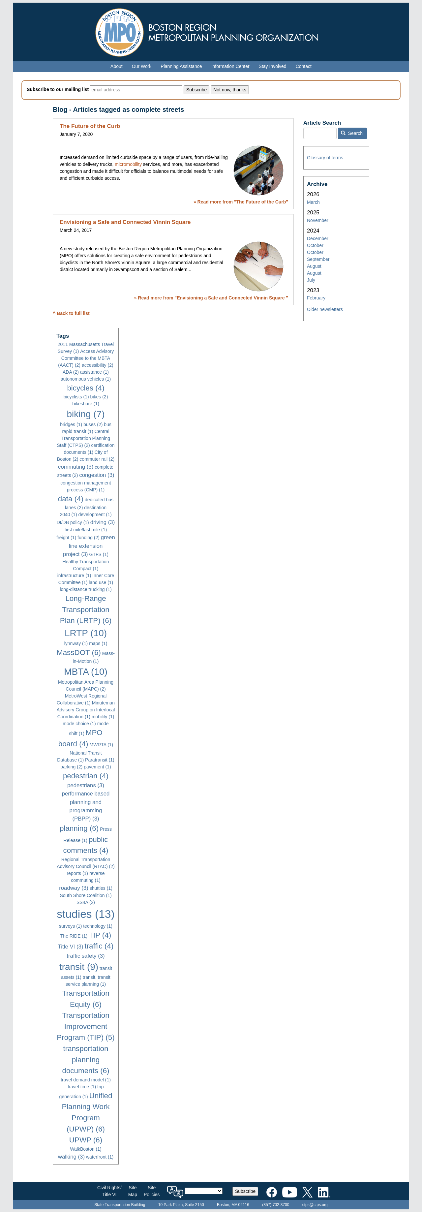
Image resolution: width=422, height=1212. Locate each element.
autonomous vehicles (86, 379)
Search (352, 133)
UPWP (85, 1140)
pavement (97, 766)
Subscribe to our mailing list (58, 89)
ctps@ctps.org (315, 1204)
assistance (94, 372)
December (317, 238)
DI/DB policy (73, 522)
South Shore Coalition (85, 895)
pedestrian (85, 776)
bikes (99, 396)
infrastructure (74, 575)
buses (93, 424)
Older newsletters (325, 309)
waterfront (99, 1157)
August (314, 266)
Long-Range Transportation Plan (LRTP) (85, 609)
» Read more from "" (241, 201)
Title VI (70, 947)
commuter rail (96, 459)
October (315, 245)
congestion (96, 475)
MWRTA (101, 744)
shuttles (101, 888)
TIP (100, 935)
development (94, 514)
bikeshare (85, 403)
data (70, 499)
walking (71, 1157)
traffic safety (86, 956)
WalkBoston (85, 1149)
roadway (73, 888)
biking (86, 414)
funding (88, 537)
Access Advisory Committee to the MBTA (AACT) (86, 358)
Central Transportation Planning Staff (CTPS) (83, 438)
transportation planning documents (85, 1059)
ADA (71, 372)
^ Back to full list (71, 313)
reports (77, 873)
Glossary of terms (325, 157)
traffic (98, 946)
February (316, 297)
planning (79, 828)
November (317, 220)
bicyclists (76, 396)
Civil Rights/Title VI (109, 1191)
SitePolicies (152, 1191)
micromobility (128, 164)
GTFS (98, 554)
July (311, 280)
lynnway (76, 643)
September (318, 259)
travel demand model (86, 1079)
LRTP (86, 633)
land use (101, 582)
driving (102, 522)
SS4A (85, 902)
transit (78, 967)
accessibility (97, 365)
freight (66, 537)
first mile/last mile (86, 529)
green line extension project (89, 545)
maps (98, 643)
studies (85, 914)
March (313, 202)
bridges (71, 424)
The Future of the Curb (90, 126)
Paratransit (99, 759)
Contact (304, 66)
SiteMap (132, 1191)
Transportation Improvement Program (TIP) (85, 1026)
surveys (70, 926)
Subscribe (245, 1191)
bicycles (85, 388)
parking (71, 766)
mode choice (79, 723)
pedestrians (85, 785)
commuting (75, 467)
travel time (82, 1086)
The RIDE (73, 936)
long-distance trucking (85, 589)
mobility (103, 716)
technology (97, 926)
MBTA (85, 672)
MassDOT (79, 652)
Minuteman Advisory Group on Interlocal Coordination (86, 709)
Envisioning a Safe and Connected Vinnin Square (125, 222)
